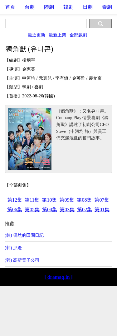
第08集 (84, 200)
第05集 (32, 209)
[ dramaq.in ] (58, 277)
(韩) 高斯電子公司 (22, 260)
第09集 (66, 200)
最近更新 (36, 34)
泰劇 (107, 7)
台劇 (30, 7)
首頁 (10, 7)
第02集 (84, 209)
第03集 (67, 209)
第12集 (14, 200)
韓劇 (68, 7)
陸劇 (49, 7)
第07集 (101, 200)
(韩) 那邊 (13, 247)
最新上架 (57, 34)
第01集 (102, 209)
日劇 (88, 7)
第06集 (14, 209)
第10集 (49, 200)
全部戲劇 (78, 34)
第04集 (49, 209)
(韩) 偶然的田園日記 (24, 235)
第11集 (32, 200)
